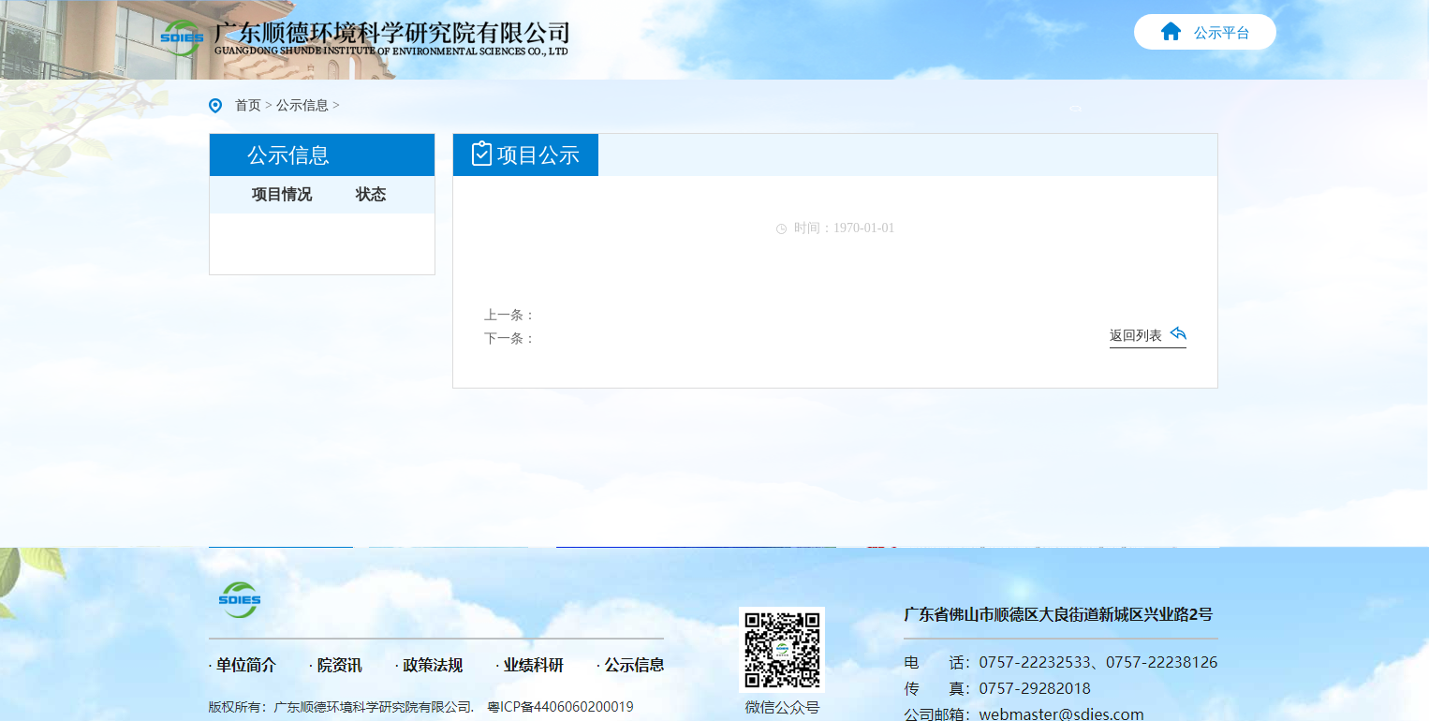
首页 (248, 105)
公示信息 (302, 105)
